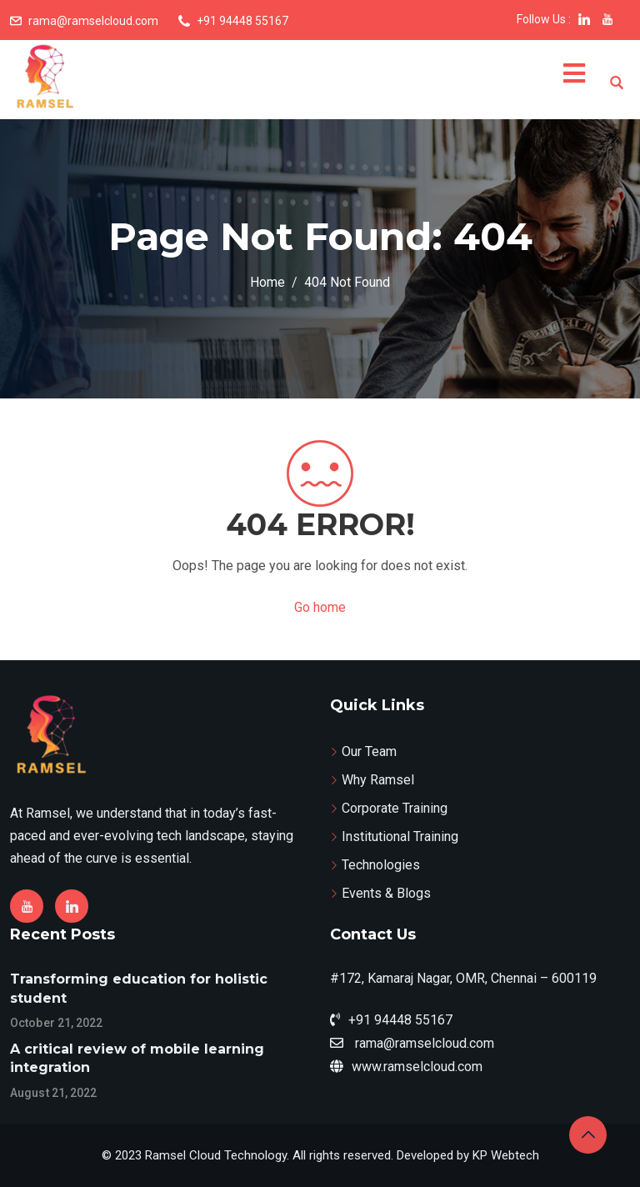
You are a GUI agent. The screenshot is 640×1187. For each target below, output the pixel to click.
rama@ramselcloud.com (93, 21)
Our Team (369, 751)
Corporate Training (395, 808)
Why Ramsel (378, 780)
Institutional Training (400, 836)
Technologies (381, 865)
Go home (320, 607)
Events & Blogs (386, 893)
